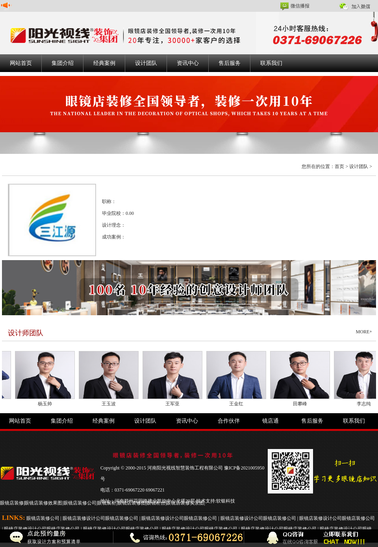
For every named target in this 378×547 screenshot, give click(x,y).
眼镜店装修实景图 (185, 503)
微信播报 (300, 6)
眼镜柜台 (155, 503)
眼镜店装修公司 (79, 503)
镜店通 (270, 421)
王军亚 (174, 404)
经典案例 (104, 63)
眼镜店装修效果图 (43, 503)
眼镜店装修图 (131, 503)
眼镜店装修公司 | (44, 518)
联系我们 (271, 63)
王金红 (238, 404)
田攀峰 (302, 404)
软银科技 (225, 501)
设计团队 (146, 63)
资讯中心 (188, 63)
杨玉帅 (47, 404)
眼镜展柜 (106, 503)
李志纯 (366, 404)
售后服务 (230, 63)
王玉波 (111, 404)
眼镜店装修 (12, 503)
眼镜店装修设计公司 (84, 518)
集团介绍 (63, 63)
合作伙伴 (229, 421)
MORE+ (364, 331)
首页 (339, 166)
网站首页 (21, 63)
